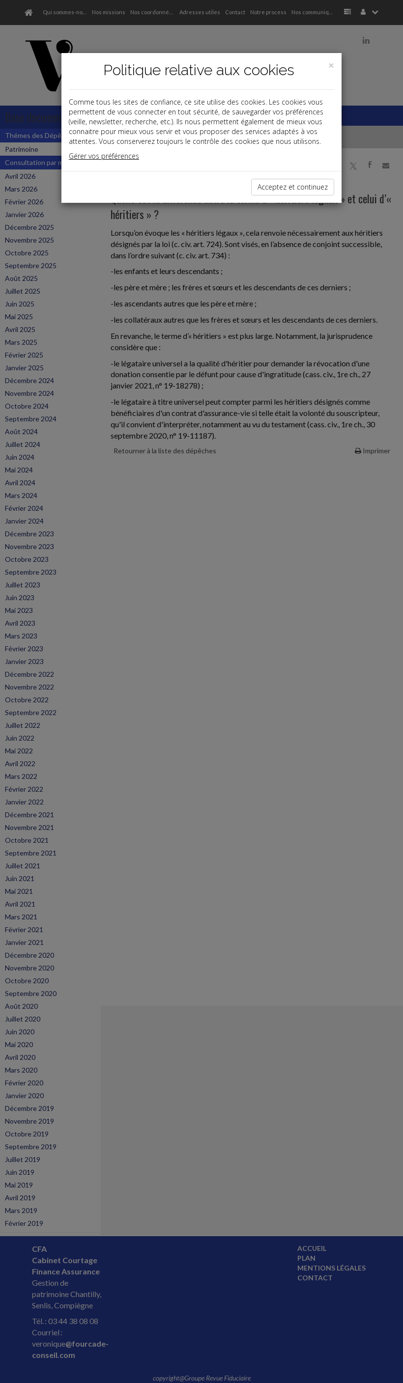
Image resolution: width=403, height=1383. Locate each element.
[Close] (331, 65)
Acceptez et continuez (293, 187)
